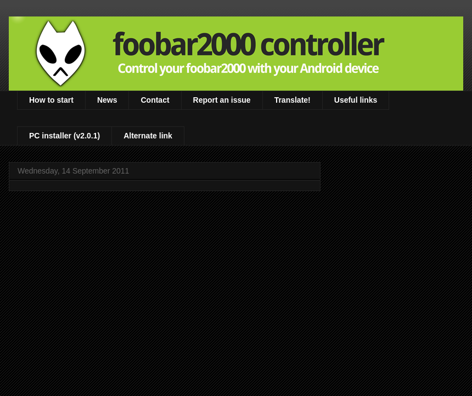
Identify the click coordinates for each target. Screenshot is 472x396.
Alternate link (147, 135)
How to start (51, 100)
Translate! (292, 100)
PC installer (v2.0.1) (64, 135)
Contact (155, 100)
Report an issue (222, 100)
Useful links (356, 100)
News (107, 100)
